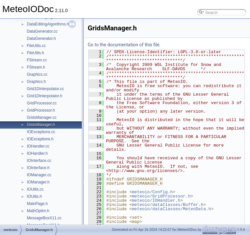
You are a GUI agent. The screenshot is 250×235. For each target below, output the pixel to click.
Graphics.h (36, 81)
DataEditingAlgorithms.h (48, 24)
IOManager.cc (39, 175)
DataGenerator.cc (42, 31)
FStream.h (36, 67)
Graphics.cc (37, 74)
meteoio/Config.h (152, 192)
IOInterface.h (38, 167)
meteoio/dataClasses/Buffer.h (167, 205)
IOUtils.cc (35, 189)
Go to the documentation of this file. (124, 44)
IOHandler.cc (38, 146)
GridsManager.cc (42, 117)
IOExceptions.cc (41, 132)
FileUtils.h (35, 53)
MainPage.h (37, 203)
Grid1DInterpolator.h (44, 96)
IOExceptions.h (40, 139)
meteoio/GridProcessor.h (161, 196)
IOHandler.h (37, 153)
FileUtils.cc (36, 45)
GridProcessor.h (41, 110)
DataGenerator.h (41, 38)
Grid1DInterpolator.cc (45, 88)
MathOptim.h (38, 211)
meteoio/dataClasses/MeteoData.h (171, 209)
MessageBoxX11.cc (44, 218)
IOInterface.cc (39, 160)
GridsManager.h (41, 124)
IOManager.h (38, 182)
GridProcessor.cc (42, 103)
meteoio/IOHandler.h (156, 200)
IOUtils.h (34, 196)
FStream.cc (37, 60)
